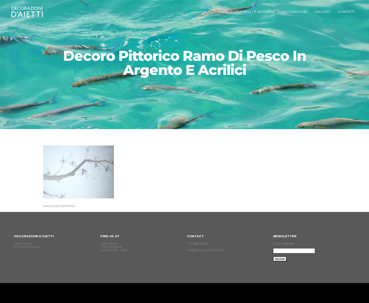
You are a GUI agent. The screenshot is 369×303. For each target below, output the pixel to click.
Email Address (283, 243)
